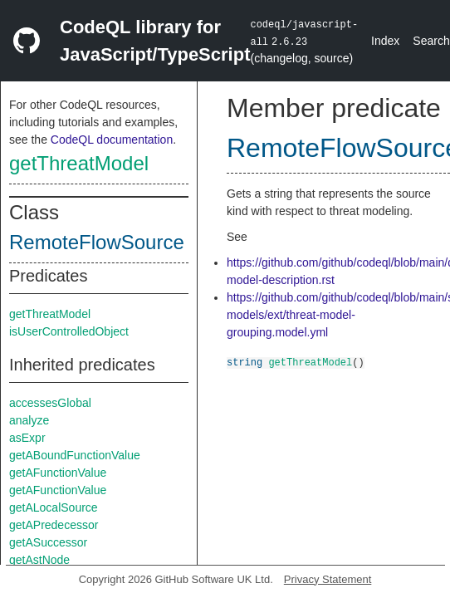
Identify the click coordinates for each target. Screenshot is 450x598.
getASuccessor (48, 542)
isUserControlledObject (69, 331)
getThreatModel (79, 163)
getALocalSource (53, 507)
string (244, 362)
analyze (29, 420)
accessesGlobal (50, 402)
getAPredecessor (53, 525)
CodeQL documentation (112, 139)
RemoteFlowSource (96, 242)
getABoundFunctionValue (74, 455)
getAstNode (39, 559)
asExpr (27, 437)
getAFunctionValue (57, 472)
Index (385, 40)
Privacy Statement (328, 579)
